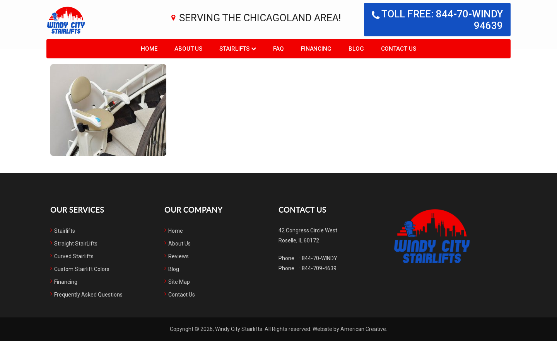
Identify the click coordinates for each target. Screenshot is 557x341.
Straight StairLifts (75, 243)
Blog (173, 269)
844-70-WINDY (319, 258)
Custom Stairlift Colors (81, 269)
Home (175, 231)
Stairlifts (64, 231)
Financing (65, 282)
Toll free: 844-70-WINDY (437, 19)
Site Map (179, 282)
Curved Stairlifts (74, 256)
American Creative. (363, 329)
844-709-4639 (319, 268)
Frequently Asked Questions (88, 295)
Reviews (178, 256)
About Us (179, 243)
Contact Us (181, 295)
